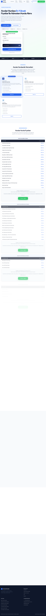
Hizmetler (12, 1)
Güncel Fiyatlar (16, 25)
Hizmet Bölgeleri (27, 1)
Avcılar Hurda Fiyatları (27, 591)
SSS (24, 1)
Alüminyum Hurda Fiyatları (5, 601)
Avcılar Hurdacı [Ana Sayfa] (3, 1)
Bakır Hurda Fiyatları (4, 600)
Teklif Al (11, 117)
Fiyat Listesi (16, 1)
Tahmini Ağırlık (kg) (5, 40)
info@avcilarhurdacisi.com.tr (28, 601)
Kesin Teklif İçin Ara (12, 49)
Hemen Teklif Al (6, 25)
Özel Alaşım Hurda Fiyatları (5, 609)
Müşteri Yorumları (20, 1)
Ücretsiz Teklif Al (41, 1)
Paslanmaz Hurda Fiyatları (5, 603)
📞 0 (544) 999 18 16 (27, 600)
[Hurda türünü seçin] (12, 38)
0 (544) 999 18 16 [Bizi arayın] (34, 1)
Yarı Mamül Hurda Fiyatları (5, 606)
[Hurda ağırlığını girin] (12, 42)
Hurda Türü (4, 36)
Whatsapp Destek (26, 603)
